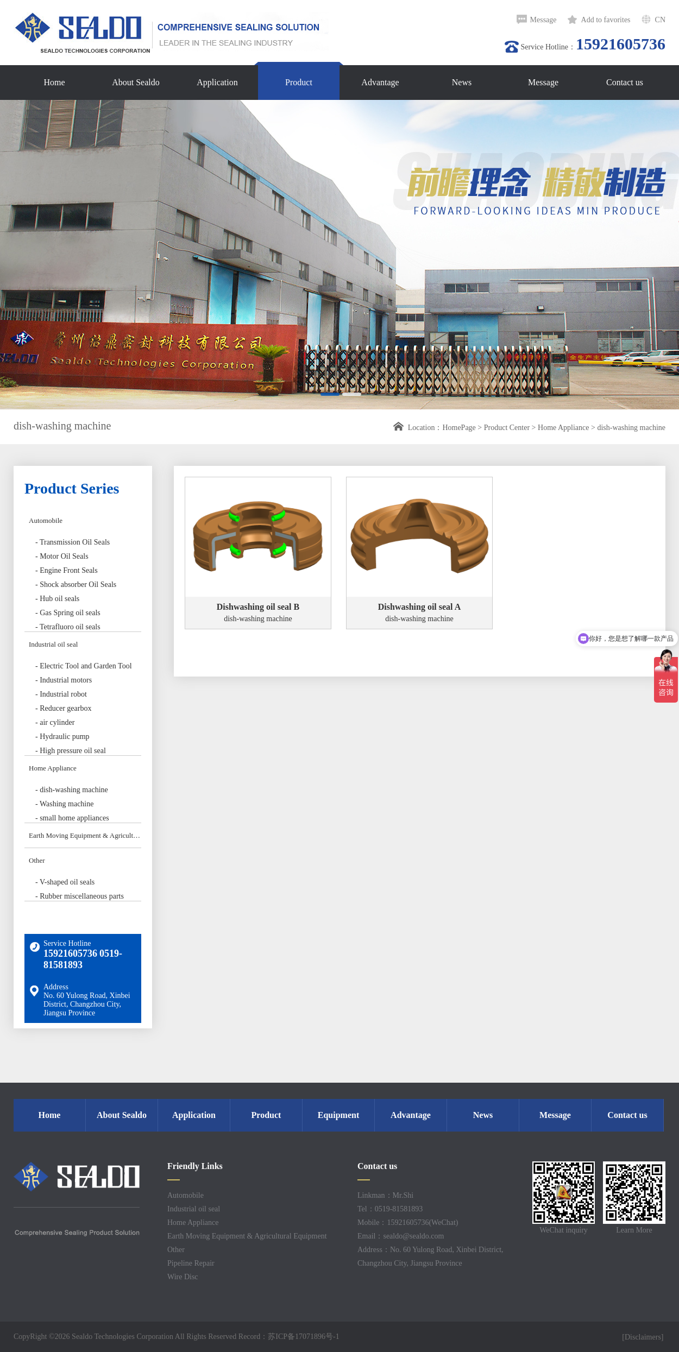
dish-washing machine (631, 428)
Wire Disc (182, 1277)
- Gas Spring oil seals (67, 613)
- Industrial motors (63, 680)
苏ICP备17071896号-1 (303, 1336)
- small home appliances (72, 818)
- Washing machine (64, 804)
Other (37, 860)
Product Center (507, 428)
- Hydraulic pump (62, 736)
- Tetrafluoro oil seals (67, 627)
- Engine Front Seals (66, 570)
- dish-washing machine (71, 790)
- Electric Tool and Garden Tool (83, 666)
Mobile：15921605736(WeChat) (407, 1222)
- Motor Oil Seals (62, 556)
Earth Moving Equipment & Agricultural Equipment (85, 835)
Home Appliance (563, 428)
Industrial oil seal (53, 644)
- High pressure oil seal (70, 751)
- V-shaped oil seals (65, 882)
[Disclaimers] (643, 1337)
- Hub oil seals (57, 599)
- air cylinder (54, 722)
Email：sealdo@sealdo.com (400, 1236)
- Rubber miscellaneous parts (79, 896)
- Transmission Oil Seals (72, 542)
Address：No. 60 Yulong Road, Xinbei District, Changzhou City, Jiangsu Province (430, 1256)
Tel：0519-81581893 (390, 1209)
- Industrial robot (61, 694)
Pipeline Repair (191, 1263)
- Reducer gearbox (63, 708)
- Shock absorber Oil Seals (75, 584)
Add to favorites (606, 20)
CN (660, 20)
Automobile (45, 520)
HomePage (458, 428)
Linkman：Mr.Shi (385, 1195)
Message (543, 20)
